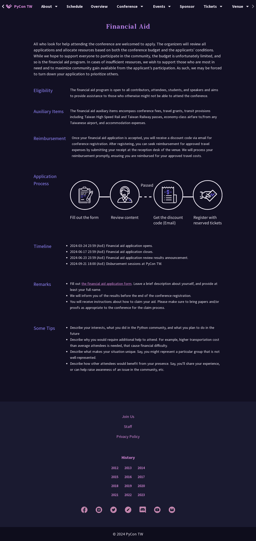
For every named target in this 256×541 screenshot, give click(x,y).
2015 (114, 477)
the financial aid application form (106, 283)
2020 (141, 486)
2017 (141, 477)
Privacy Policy (128, 436)
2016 (128, 477)
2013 (128, 468)
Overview (99, 6)
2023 (141, 495)
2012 (114, 468)
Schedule (75, 6)
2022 (128, 495)
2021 (114, 495)
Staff (128, 426)
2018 (114, 486)
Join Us (128, 416)
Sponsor (187, 6)
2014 (141, 468)
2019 (128, 486)
